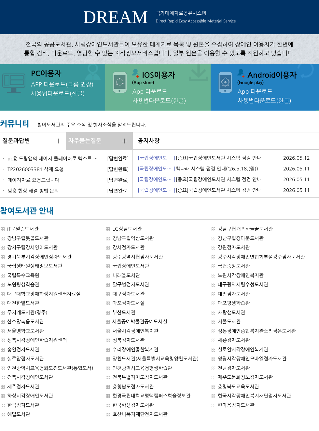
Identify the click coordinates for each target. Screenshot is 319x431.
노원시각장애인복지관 (241, 275)
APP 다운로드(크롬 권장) (62, 85)
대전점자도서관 (234, 293)
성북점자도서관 (128, 340)
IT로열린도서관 (22, 228)
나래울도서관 (126, 275)
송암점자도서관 (23, 349)
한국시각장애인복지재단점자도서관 (254, 395)
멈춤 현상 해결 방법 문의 (33, 190)
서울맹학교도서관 (25, 331)
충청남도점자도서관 (133, 386)
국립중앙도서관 (234, 265)
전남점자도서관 (234, 368)
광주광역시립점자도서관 (137, 256)
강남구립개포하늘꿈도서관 (245, 228)
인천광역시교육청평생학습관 (142, 368)
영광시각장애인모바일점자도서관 (252, 358)
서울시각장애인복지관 (135, 331)
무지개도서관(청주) (27, 312)
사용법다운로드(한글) (58, 94)
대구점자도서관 (128, 293)
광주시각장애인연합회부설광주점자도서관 (261, 256)
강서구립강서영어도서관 (32, 247)
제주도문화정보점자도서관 (245, 377)
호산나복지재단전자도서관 (139, 414)
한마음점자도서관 (236, 405)
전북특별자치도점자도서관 (139, 377)
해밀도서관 (18, 414)
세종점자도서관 (234, 340)
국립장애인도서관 (130, 265)
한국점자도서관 (23, 405)
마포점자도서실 (128, 303)
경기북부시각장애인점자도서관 (39, 256)
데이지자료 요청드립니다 (33, 180)
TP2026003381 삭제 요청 (35, 169)
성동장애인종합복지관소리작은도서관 (257, 331)
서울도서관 (229, 321)
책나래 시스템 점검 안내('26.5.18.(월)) (217, 168)
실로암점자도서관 (25, 358)
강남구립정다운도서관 (241, 238)
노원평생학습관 (23, 284)
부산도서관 (123, 312)
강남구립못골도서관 (28, 238)
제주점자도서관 (23, 386)
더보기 (58, 141)
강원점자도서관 (234, 247)
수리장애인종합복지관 (135, 349)
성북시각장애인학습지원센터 (37, 340)
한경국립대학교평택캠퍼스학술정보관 (151, 395)
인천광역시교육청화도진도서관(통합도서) (50, 368)
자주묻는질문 (85, 141)
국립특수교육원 (23, 275)
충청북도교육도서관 (238, 386)
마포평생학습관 (234, 303)
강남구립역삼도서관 (133, 238)
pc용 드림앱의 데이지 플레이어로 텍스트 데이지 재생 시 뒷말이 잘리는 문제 (54, 158)
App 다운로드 (149, 92)
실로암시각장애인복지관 (243, 349)
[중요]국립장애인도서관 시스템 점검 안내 (218, 157)
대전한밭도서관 (23, 303)
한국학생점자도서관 (133, 405)
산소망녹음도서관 (25, 321)
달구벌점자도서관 (130, 284)
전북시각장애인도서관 (30, 377)
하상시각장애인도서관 (30, 395)
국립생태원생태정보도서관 (34, 265)
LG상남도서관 (127, 228)
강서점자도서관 (128, 247)
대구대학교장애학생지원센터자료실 (44, 293)
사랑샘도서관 (231, 312)
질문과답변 (16, 141)
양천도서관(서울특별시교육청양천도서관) (155, 358)
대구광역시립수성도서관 (243, 284)
